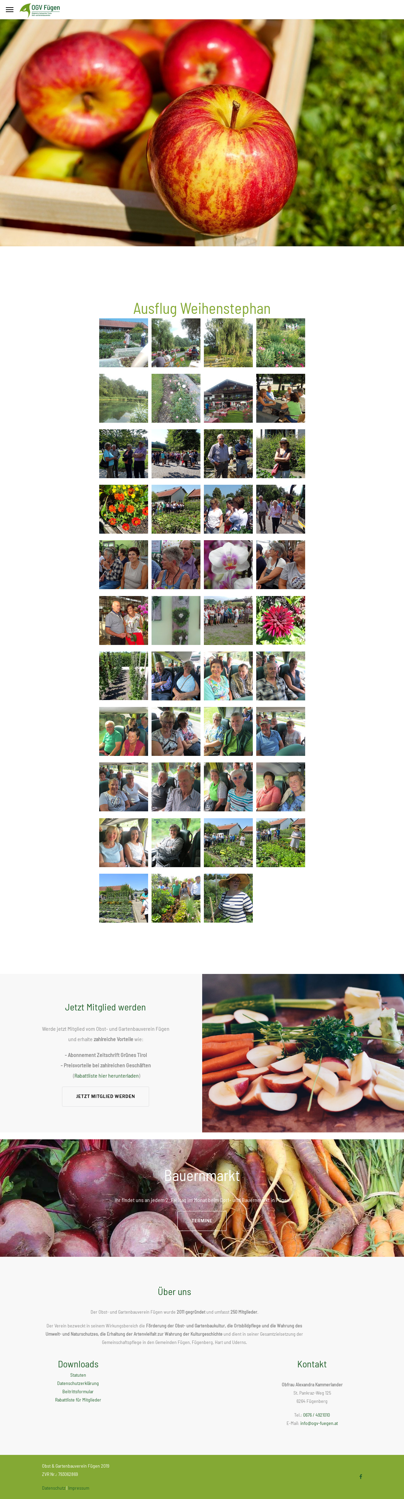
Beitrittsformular (78, 1391)
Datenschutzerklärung (78, 1383)
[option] (202, 132)
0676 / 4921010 (316, 1415)
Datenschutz (53, 1488)
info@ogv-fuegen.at (319, 1423)
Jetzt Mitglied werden (105, 1096)
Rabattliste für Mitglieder (78, 1400)
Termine (202, 1220)
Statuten (78, 1375)
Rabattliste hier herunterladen (106, 1075)
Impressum (78, 1488)
